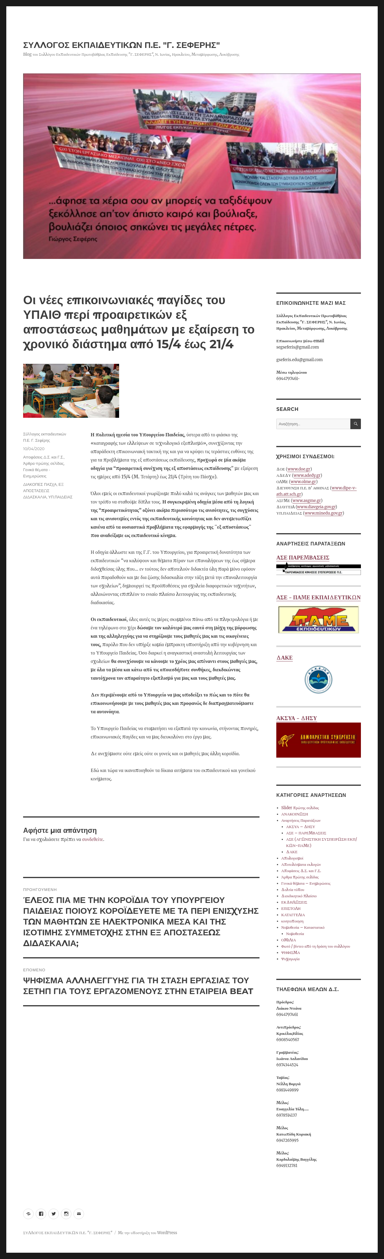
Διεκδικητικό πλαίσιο (299, 895)
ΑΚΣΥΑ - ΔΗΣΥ (318, 736)
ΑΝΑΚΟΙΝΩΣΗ (294, 814)
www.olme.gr (303, 481)
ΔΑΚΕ (318, 675)
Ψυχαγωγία (290, 958)
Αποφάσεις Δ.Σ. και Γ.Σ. (43, 457)
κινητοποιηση (292, 921)
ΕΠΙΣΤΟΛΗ (291, 908)
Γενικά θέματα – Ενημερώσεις (306, 883)
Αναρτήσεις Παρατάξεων (301, 820)
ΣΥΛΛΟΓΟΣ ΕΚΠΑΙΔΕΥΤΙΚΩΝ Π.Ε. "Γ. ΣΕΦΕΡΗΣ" (121, 45)
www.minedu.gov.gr (324, 513)
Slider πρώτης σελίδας (300, 807)
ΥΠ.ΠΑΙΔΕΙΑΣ (60, 496)
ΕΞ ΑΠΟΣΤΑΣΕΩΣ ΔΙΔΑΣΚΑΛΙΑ (43, 490)
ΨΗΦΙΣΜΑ (290, 952)
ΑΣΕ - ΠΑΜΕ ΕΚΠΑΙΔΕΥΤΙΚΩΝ (318, 615)
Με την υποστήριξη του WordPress (147, 1232)
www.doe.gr (298, 469)
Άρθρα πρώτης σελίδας (43, 463)
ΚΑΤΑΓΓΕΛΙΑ (293, 914)
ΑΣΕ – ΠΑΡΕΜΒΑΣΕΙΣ (306, 833)
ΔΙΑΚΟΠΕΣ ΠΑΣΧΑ (40, 484)
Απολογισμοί (292, 858)
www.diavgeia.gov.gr (316, 506)
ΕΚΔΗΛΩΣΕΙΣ (294, 902)
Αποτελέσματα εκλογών (301, 864)
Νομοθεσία (295, 933)
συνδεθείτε (92, 839)
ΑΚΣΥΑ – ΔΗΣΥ (300, 826)
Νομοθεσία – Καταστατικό (303, 927)
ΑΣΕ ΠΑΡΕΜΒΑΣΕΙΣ (318, 565)
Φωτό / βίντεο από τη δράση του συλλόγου (315, 946)
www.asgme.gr (306, 500)
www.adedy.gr (307, 475)
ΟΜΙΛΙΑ (288, 940)
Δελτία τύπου (292, 889)
